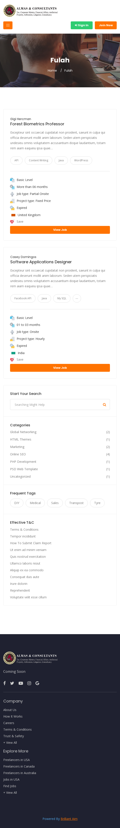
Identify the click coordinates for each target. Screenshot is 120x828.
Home (52, 70)
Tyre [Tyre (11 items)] (97, 503)
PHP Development (23, 461)
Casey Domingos (23, 257)
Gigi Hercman (20, 119)
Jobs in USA (11, 779)
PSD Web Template (24, 469)
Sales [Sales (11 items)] (55, 503)
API (16, 160)
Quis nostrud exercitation (28, 556)
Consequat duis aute (24, 577)
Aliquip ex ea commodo (27, 570)
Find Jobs (9, 786)
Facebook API (22, 298)
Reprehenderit (20, 590)
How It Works (13, 716)
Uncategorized (20, 476)
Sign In (81, 25)
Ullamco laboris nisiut (25, 563)
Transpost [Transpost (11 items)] (76, 503)
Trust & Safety (13, 736)
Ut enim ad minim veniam (28, 550)
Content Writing (38, 160)
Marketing (17, 446)
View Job (60, 230)
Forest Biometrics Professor (37, 124)
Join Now (106, 25)
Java (61, 160)
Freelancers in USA (16, 760)
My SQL (61, 298)
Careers (8, 723)
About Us (9, 710)
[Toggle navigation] (7, 25)
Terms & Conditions (24, 529)
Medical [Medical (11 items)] (35, 503)
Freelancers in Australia (19, 773)
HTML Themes (20, 439)
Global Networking (23, 432)
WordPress (81, 160)
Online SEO (18, 454)
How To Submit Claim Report (30, 543)
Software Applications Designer (41, 262)
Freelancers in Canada (19, 766)
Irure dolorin (18, 584)
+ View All (10, 742)
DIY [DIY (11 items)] (16, 503)
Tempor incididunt (23, 536)
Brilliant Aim (69, 819)
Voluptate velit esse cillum (28, 597)
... (77, 297)
